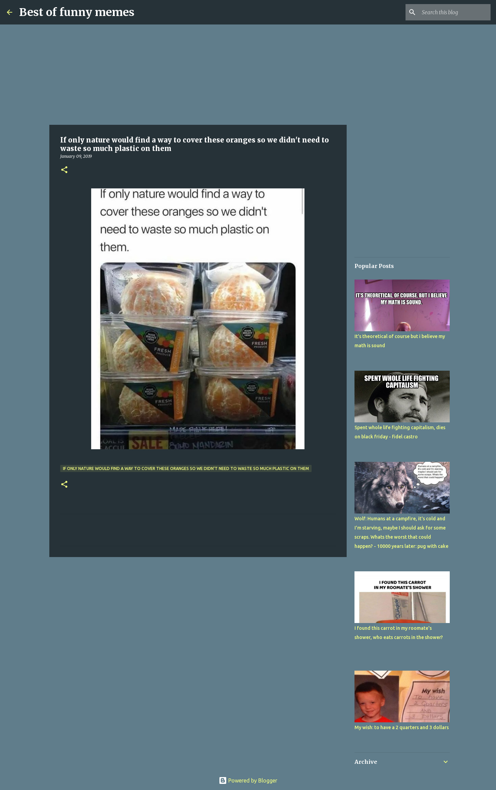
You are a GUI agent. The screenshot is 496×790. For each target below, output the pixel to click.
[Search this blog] (455, 12)
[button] (64, 170)
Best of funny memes (76, 12)
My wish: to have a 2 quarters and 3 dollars (401, 727)
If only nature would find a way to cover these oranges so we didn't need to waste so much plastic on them (186, 468)
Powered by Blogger (248, 780)
